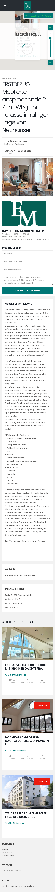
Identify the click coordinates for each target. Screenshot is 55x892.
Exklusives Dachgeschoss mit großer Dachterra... (26, 667)
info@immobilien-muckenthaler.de (19, 886)
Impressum (7, 852)
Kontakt (5, 849)
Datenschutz (8, 855)
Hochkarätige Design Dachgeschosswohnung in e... (27, 740)
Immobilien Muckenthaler (23, 231)
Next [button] (47, 174)
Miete (15, 78)
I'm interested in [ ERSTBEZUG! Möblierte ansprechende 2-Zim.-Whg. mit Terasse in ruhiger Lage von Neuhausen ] (27, 280)
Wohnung (6, 78)
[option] (27, 174)
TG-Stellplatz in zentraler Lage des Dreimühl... (26, 815)
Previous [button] (6, 174)
